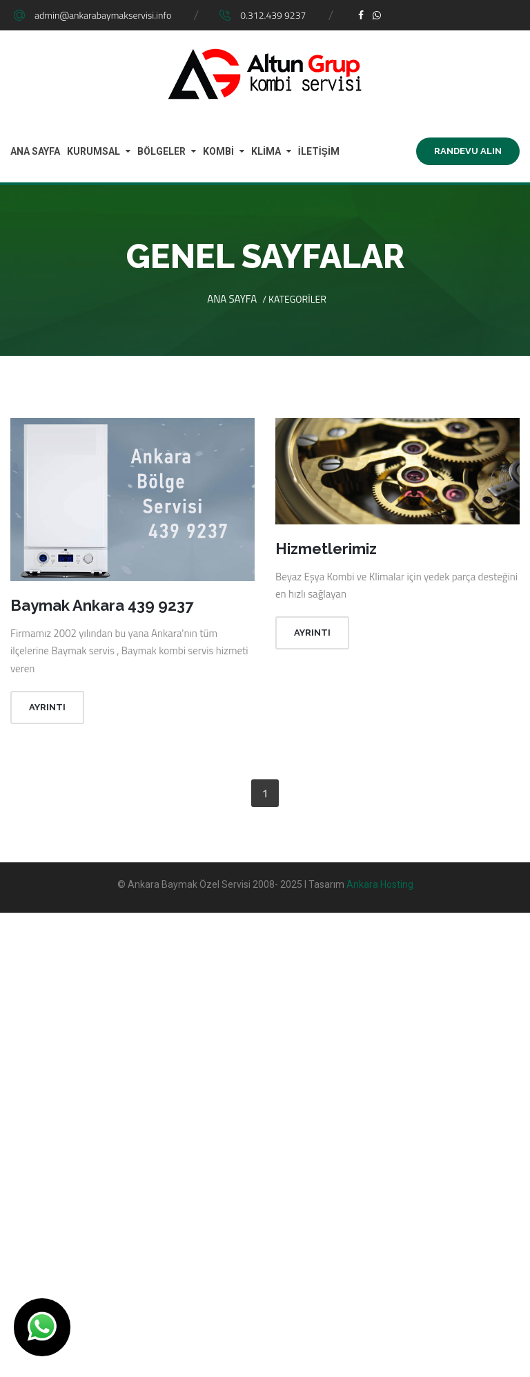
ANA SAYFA (35, 151)
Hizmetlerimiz (326, 549)
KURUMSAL (93, 151)
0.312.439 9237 (273, 15)
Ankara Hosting (379, 884)
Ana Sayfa (232, 299)
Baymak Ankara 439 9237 (101, 605)
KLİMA (266, 151)
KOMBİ (218, 151)
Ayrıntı (47, 707)
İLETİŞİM (319, 151)
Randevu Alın (468, 151)
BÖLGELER (161, 151)
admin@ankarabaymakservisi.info (103, 15)
